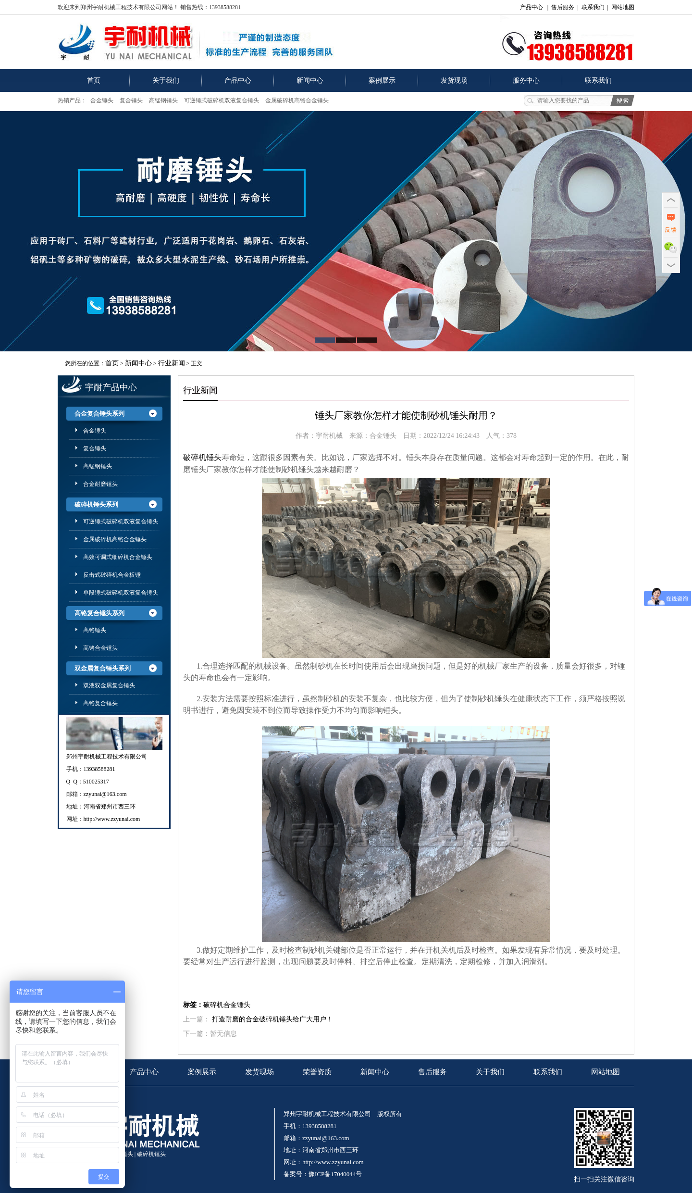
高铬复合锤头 (100, 703)
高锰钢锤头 (163, 100)
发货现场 (454, 80)
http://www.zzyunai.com (112, 819)
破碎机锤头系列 (96, 504)
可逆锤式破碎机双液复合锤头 (221, 100)
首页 (93, 80)
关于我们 (165, 80)
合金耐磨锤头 (100, 484)
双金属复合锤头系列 (102, 668)
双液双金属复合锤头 (109, 685)
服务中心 (526, 80)
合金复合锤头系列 (99, 413)
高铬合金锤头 (100, 648)
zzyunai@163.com (105, 794)
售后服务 (562, 7)
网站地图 (622, 7)
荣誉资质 (317, 1072)
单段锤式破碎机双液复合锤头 (120, 592)
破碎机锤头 (151, 1154)
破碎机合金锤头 (226, 1004)
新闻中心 (310, 80)
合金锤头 (101, 100)
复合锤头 (131, 100)
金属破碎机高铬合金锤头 (297, 100)
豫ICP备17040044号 (335, 1174)
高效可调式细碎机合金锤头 (117, 557)
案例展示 (382, 80)
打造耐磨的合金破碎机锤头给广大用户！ (272, 1019)
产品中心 (531, 7)
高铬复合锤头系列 (99, 613)
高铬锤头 (94, 630)
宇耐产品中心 (111, 387)
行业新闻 (171, 363)
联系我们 (593, 7)
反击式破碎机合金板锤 (112, 575)
